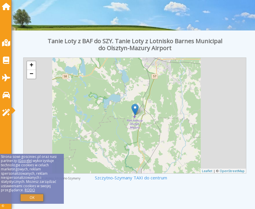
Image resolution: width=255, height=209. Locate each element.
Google (25, 160)
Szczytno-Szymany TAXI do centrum (131, 178)
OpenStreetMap (232, 171)
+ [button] (31, 65)
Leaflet (207, 171)
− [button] (31, 74)
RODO (30, 190)
